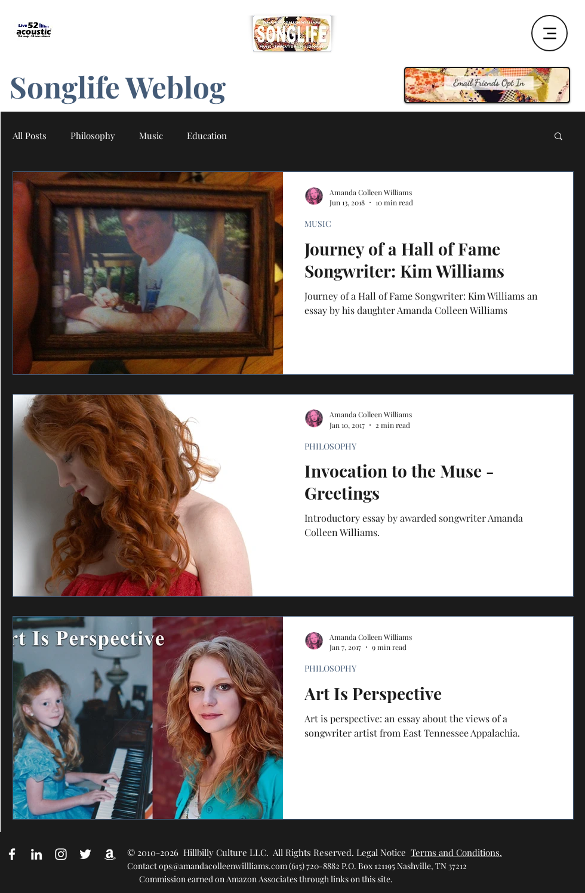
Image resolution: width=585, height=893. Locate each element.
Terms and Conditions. (456, 852)
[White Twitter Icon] (85, 854)
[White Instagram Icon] (61, 854)
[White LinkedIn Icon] (36, 854)
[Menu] (549, 33)
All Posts (30, 135)
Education (207, 135)
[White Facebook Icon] (12, 854)
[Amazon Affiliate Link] (110, 854)
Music (151, 135)
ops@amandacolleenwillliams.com (223, 866)
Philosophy (92, 135)
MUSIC (317, 223)
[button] (558, 137)
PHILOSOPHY (330, 446)
